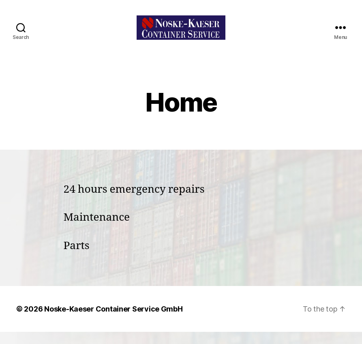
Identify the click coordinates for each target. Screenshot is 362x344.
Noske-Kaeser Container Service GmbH (113, 321)
